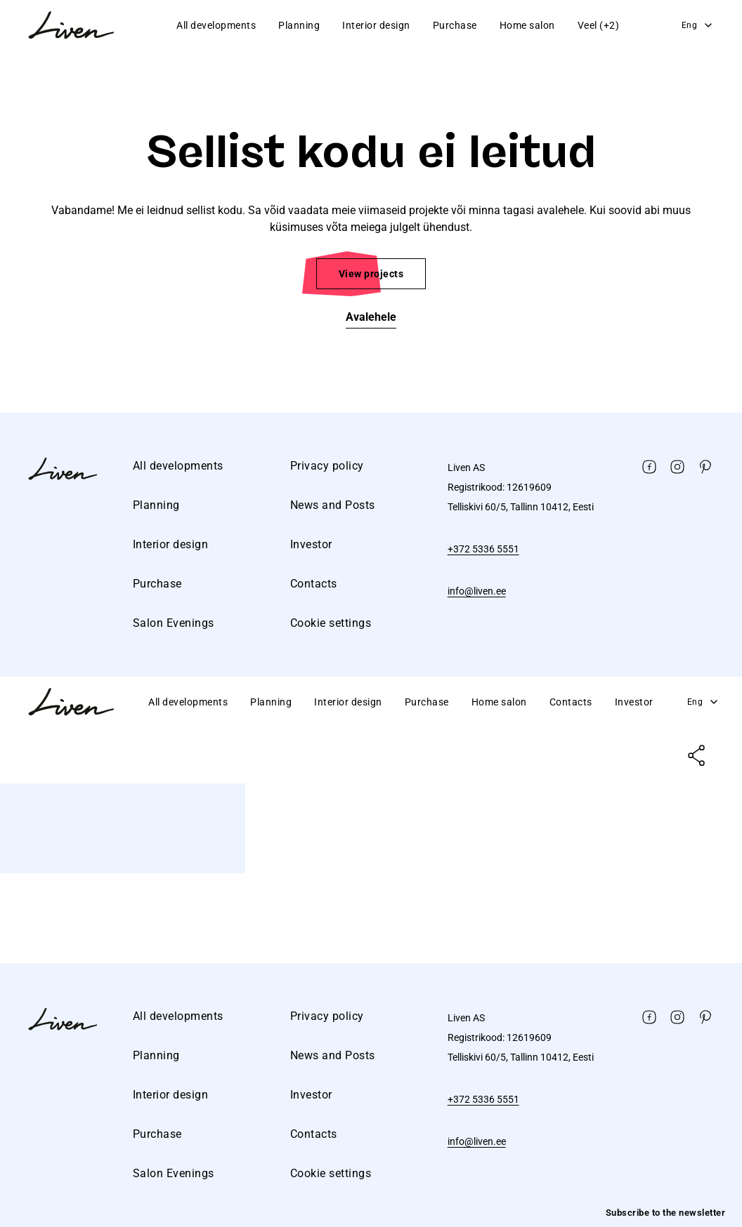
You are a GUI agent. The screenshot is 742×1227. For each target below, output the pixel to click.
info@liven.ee (477, 591)
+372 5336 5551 (483, 549)
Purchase (455, 25)
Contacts (313, 583)
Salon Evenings (173, 623)
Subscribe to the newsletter (666, 1212)
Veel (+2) (599, 25)
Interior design (376, 25)
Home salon (527, 25)
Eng (698, 25)
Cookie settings (331, 623)
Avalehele (371, 317)
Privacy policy (327, 465)
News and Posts (332, 505)
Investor (311, 544)
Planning (299, 25)
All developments (216, 25)
